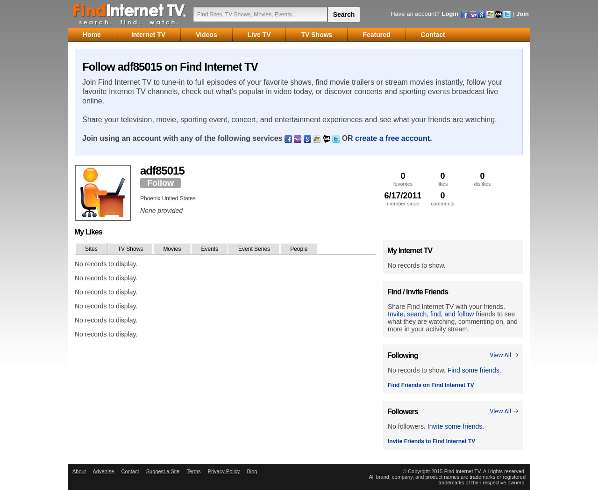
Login (450, 13)
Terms (193, 471)
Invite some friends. (455, 426)
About (79, 471)
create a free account (392, 138)
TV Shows (130, 249)
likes (443, 179)
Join (522, 13)
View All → (504, 355)
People (298, 249)
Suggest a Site (163, 471)
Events (209, 249)
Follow (160, 183)
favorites (403, 179)
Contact (130, 471)
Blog (252, 471)
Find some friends (473, 370)
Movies (172, 249)
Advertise (103, 471)
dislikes (482, 179)
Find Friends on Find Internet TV (431, 385)
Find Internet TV (130, 14)
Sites (91, 249)
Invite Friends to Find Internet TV (431, 441)
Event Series (254, 249)
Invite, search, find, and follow (431, 314)
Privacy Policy (224, 471)
